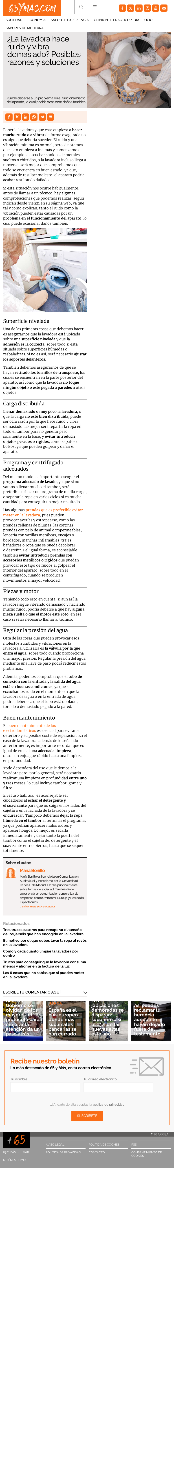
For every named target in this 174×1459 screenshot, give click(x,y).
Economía (37, 20)
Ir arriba (159, 1134)
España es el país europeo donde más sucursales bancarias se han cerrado (63, 1022)
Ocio (148, 20)
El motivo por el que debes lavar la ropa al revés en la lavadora (45, 942)
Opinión (101, 20)
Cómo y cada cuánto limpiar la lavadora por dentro (40, 953)
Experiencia (78, 20)
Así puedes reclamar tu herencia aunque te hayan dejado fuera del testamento (149, 1019)
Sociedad (14, 20)
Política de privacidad (63, 1152)
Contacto (97, 1152)
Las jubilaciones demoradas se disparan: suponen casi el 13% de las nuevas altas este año (107, 1017)
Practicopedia (126, 20)
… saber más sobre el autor (37, 906)
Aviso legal (55, 1144)
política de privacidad (109, 1104)
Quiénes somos (15, 1160)
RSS (134, 1144)
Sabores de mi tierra (25, 28)
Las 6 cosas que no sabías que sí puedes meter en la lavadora (43, 975)
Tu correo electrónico (100, 1079)
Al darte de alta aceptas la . (87, 1104)
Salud (56, 20)
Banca (55, 1003)
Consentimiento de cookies (146, 1154)
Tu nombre (18, 1079)
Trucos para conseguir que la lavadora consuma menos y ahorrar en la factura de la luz (44, 964)
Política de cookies (104, 1144)
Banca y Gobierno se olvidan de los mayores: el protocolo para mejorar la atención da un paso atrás (23, 1017)
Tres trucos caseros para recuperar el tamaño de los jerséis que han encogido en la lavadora (43, 932)
